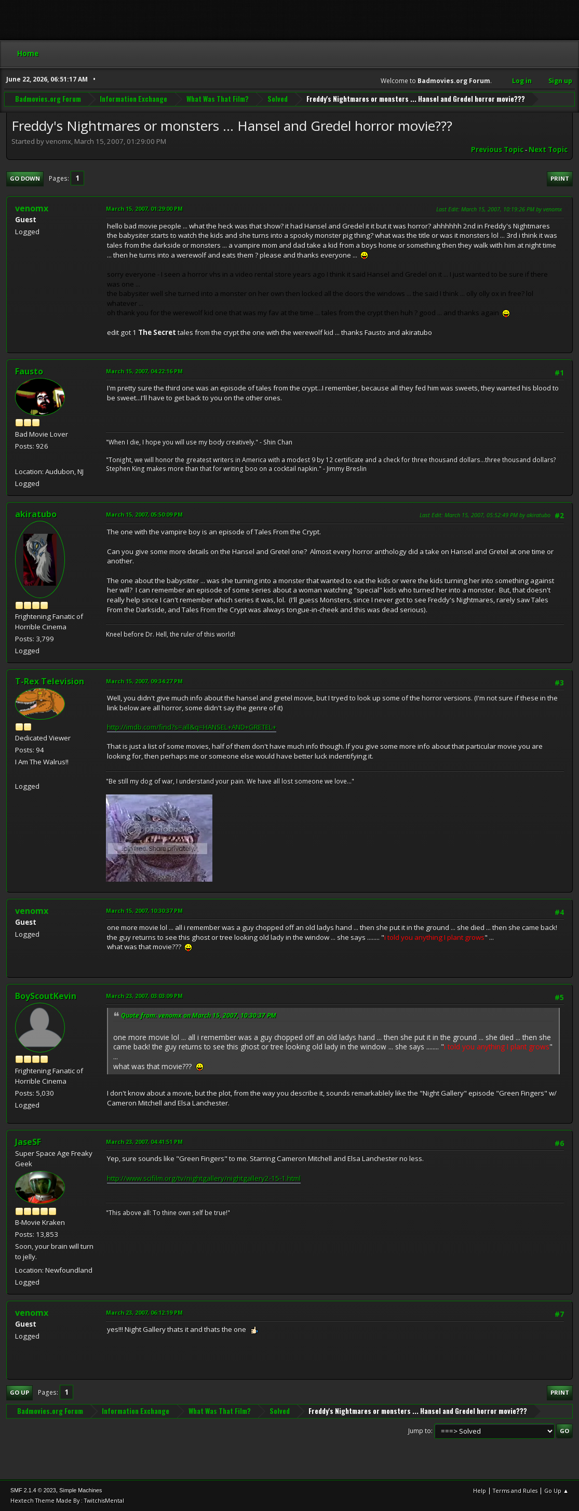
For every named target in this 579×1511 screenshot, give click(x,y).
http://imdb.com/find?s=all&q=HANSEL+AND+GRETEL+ (191, 727)
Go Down (25, 178)
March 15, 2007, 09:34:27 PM (144, 681)
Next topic (548, 149)
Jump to (419, 1430)
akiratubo (36, 514)
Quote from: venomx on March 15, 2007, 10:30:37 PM (198, 1015)
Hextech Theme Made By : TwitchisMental (67, 1500)
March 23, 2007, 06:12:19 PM (144, 1312)
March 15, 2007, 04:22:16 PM (144, 371)
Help (479, 1490)
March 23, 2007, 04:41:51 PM (144, 1141)
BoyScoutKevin (45, 996)
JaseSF (28, 1142)
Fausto (29, 371)
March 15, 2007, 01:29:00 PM (144, 208)
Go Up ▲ (556, 1490)
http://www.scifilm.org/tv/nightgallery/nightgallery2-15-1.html (204, 1178)
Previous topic (497, 149)
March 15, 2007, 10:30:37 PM (144, 910)
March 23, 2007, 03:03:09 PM (144, 996)
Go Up (19, 1392)
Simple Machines (80, 1490)
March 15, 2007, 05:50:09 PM (144, 514)
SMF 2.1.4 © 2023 (33, 1490)
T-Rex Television (49, 681)
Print (559, 178)
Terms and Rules (515, 1490)
